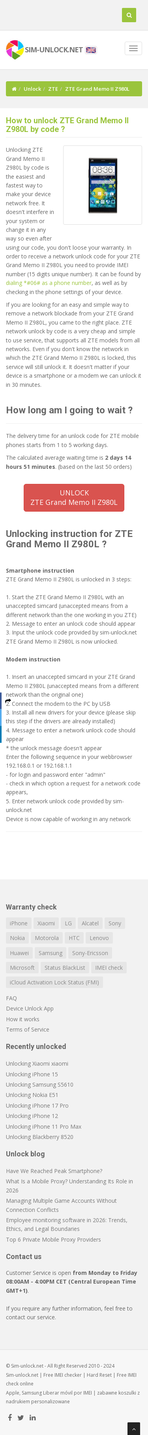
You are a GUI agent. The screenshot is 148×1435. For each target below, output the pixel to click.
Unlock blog (25, 1154)
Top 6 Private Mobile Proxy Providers (53, 1239)
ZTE (53, 88)
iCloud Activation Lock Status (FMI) (54, 982)
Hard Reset (99, 1375)
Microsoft (22, 967)
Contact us (23, 1256)
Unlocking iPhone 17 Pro (37, 1105)
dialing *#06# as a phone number (49, 283)
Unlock (32, 88)
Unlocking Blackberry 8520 (39, 1137)
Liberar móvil (58, 1392)
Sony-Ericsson (90, 953)
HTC (74, 938)
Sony (115, 923)
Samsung (50, 953)
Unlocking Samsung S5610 (39, 1084)
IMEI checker (68, 1375)
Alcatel (90, 923)
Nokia (17, 938)
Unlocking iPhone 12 (32, 1116)
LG (68, 923)
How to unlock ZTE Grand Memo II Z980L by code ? (67, 125)
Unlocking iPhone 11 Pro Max (43, 1126)
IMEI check (109, 967)
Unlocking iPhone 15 (32, 1074)
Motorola (47, 938)
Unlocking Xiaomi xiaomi (37, 1063)
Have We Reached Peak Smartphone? (54, 1171)
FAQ (11, 998)
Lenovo (99, 938)
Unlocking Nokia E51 (32, 1095)
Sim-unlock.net (22, 1375)
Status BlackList (65, 967)
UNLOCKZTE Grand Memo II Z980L (74, 497)
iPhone (19, 923)
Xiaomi (46, 923)
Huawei (19, 953)
